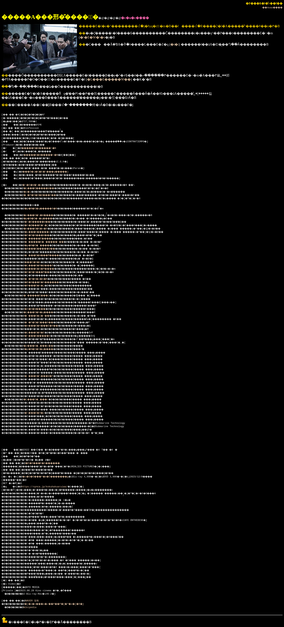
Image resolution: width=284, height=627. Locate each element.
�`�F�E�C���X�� (43, 322)
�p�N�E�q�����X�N (46, 208)
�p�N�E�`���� (41, 245)
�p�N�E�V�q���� (43, 349)
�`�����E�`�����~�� (50, 242)
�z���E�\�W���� (43, 215)
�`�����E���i (41, 295)
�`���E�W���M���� (47, 255)
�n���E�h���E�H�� (46, 326)
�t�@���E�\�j (41, 225)
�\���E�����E (42, 336)
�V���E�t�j (38, 285)
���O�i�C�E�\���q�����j (51, 172)
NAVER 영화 (35, 600)
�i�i (174, 44)
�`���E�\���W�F (43, 376)
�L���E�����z (42, 232)
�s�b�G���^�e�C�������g (51, 476)
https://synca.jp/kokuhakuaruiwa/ (46, 486)
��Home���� (272, 7)
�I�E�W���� (39, 309)
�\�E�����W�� (42, 222)
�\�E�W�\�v (92, 37)
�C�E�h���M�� (41, 272)
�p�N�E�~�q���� (42, 218)
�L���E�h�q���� (43, 312)
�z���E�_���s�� (43, 346)
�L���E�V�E (38, 332)
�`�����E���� (43, 238)
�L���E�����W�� (109, 79)
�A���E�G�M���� (44, 269)
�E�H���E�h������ (47, 282)
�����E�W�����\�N (43, 148)
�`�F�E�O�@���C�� (44, 195)
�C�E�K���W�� (41, 235)
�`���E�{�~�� (41, 316)
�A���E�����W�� (45, 249)
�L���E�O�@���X (43, 265)
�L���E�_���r (40, 399)
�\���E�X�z (38, 413)
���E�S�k (36, 262)
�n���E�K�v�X (39, 228)
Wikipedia (32, 607)
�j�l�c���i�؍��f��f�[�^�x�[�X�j (61, 604)
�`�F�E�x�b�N (40, 279)
